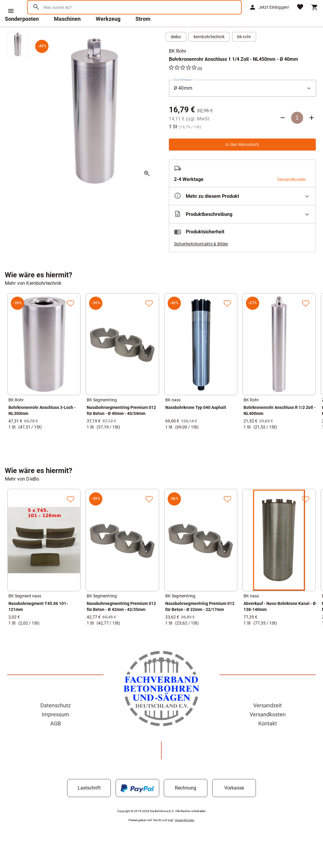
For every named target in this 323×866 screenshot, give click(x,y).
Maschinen (67, 34)
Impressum (55, 730)
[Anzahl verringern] (282, 133)
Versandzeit (267, 721)
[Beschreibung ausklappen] (242, 230)
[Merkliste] (300, 15)
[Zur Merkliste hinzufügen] (70, 319)
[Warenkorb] (315, 15)
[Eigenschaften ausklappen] (242, 212)
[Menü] (11, 11)
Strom (143, 34)
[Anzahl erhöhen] (311, 133)
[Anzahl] (297, 133)
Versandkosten (268, 730)
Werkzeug (108, 34)
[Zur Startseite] (57, 28)
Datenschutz (55, 721)
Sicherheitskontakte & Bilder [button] (201, 259)
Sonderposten (22, 34)
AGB (55, 739)
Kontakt (267, 739)
